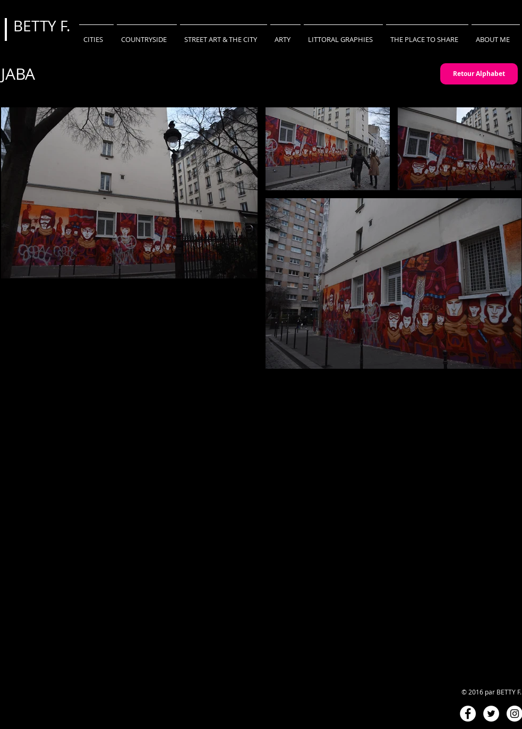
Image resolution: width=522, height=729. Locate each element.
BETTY (36, 26)
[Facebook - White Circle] (468, 714)
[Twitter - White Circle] (491, 714)
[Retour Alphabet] (479, 73)
